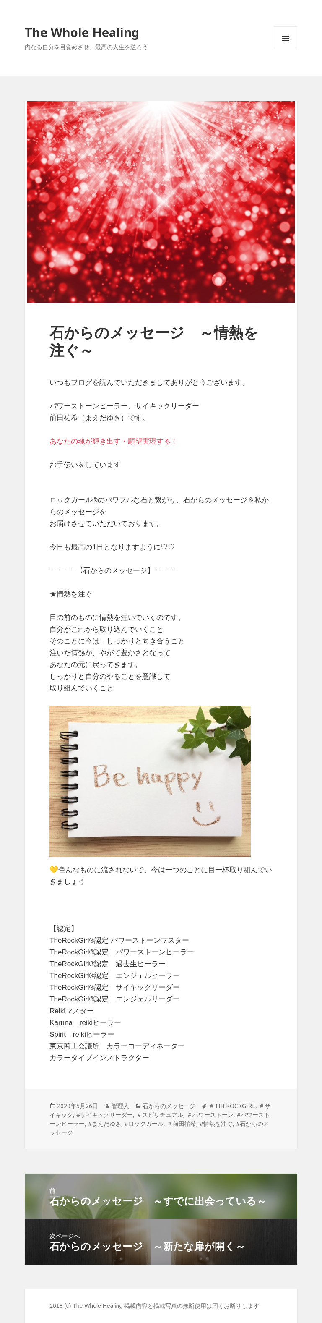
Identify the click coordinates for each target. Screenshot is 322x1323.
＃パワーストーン (210, 1115)
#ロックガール (144, 1123)
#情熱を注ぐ (216, 1123)
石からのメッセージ (169, 1106)
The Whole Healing (82, 32)
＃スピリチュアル (159, 1115)
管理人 (120, 1106)
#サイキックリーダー (104, 1115)
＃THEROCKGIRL (232, 1106)
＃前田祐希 (181, 1123)
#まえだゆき (104, 1123)
